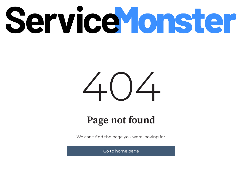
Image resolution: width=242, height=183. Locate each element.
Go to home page (121, 151)
